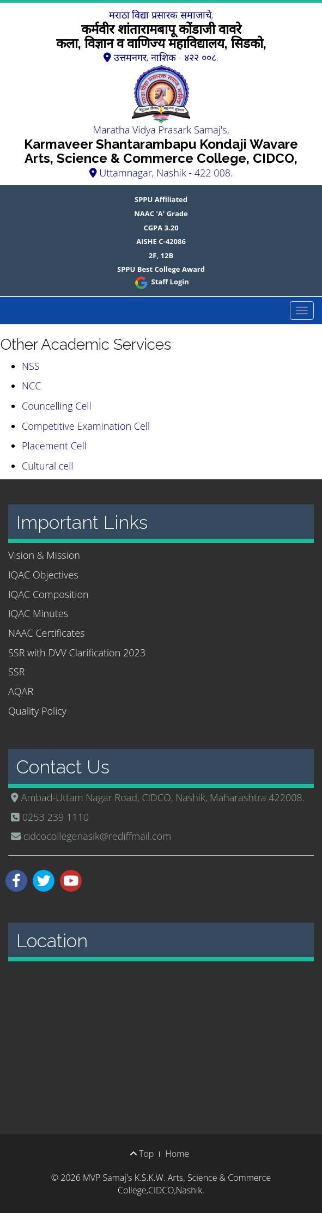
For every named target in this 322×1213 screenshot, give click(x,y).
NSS (31, 366)
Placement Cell (54, 445)
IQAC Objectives (43, 574)
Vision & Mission (44, 555)
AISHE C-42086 (161, 241)
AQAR (20, 691)
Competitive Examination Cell (86, 425)
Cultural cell (47, 465)
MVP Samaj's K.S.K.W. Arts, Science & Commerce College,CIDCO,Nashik (177, 1184)
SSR (16, 671)
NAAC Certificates (46, 632)
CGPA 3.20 (160, 228)
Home (177, 1154)
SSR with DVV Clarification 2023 (76, 652)
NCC (31, 385)
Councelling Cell (56, 405)
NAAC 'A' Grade (161, 213)
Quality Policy (37, 710)
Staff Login (161, 282)
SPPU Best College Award (161, 269)
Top (142, 1154)
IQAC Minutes (38, 613)
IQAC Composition (48, 594)
